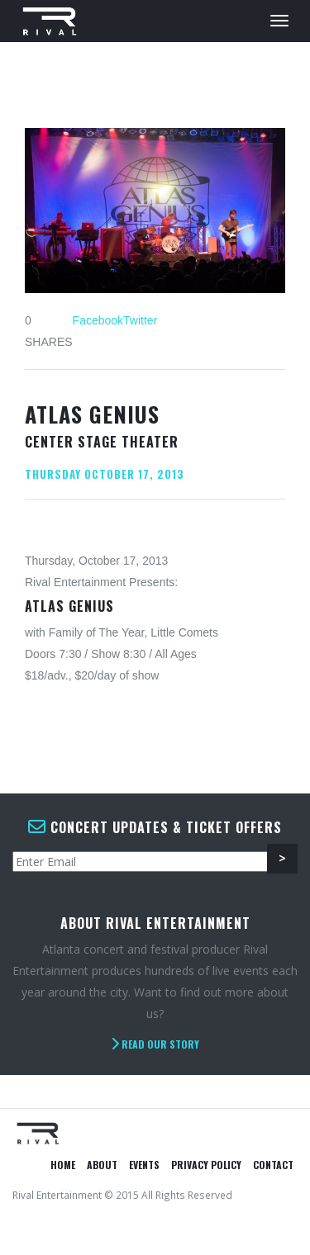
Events (144, 1165)
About (102, 1165)
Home (62, 1165)
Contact (273, 1165)
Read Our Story (155, 1044)
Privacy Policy (206, 1165)
